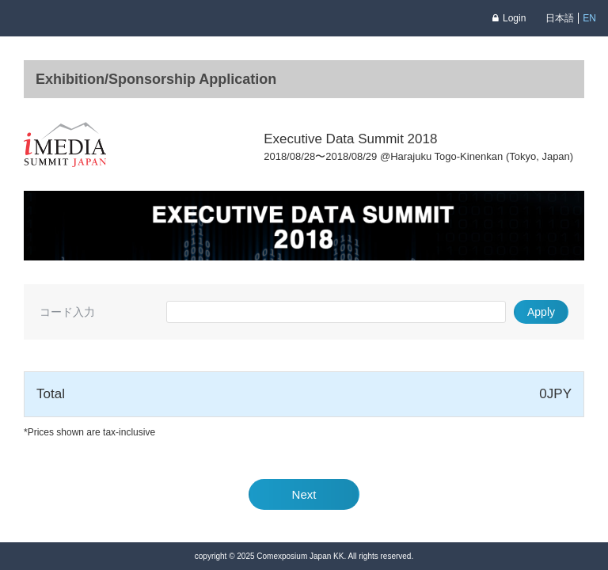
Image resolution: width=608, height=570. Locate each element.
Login (509, 18)
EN (589, 18)
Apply (541, 312)
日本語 (559, 18)
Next (304, 494)
